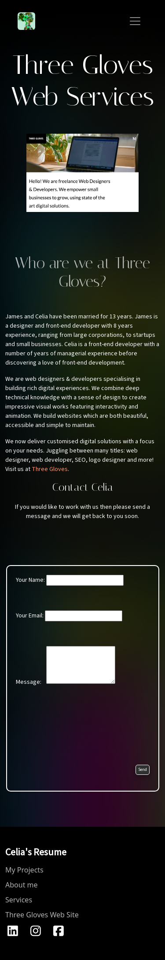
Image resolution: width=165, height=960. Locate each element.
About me (21, 885)
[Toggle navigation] (135, 21)
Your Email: (69, 615)
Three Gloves (50, 469)
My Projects (24, 870)
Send (142, 770)
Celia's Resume (35, 852)
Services (18, 900)
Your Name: (70, 580)
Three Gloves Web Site (42, 915)
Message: (65, 666)
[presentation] (83, 729)
